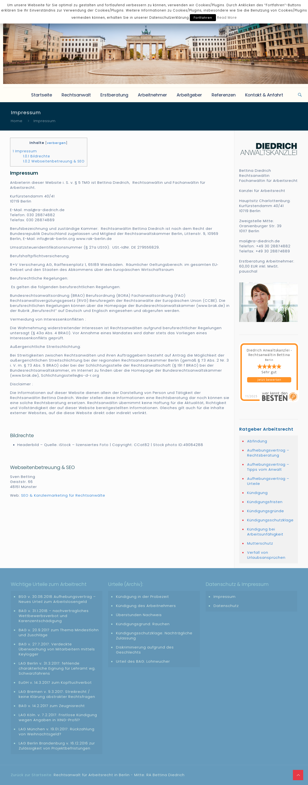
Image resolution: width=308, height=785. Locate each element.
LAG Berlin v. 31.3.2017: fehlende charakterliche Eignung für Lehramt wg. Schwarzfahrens (57, 668)
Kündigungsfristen (265, 501)
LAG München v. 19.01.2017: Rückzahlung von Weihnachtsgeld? (56, 731)
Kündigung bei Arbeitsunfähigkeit (265, 532)
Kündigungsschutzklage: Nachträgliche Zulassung (154, 635)
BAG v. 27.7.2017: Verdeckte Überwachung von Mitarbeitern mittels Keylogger (57, 649)
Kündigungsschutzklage (270, 520)
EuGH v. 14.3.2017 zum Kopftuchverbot (55, 682)
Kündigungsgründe (265, 510)
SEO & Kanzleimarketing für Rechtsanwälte (63, 495)
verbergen (56, 143)
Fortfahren (203, 17)
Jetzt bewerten (269, 379)
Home (17, 120)
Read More (227, 17)
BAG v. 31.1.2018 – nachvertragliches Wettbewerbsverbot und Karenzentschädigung (54, 615)
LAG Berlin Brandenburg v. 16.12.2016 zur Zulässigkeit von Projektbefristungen (57, 746)
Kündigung (257, 492)
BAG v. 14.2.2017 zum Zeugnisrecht (52, 705)
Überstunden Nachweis (139, 614)
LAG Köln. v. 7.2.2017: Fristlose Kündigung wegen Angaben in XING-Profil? (58, 717)
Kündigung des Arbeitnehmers (146, 605)
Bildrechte (36, 156)
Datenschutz (226, 605)
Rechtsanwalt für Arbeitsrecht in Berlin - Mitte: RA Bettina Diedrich (119, 774)
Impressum (25, 151)
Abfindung (257, 441)
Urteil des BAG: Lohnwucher (143, 661)
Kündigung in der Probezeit (142, 596)
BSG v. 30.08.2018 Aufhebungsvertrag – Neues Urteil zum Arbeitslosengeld (57, 599)
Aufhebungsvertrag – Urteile (268, 481)
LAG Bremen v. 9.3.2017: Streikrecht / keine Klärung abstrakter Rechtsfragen (57, 694)
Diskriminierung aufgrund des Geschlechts (145, 650)
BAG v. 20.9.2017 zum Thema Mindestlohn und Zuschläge (59, 632)
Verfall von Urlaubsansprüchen (266, 555)
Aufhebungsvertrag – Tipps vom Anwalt (268, 467)
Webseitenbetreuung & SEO (54, 161)
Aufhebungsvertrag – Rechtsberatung (268, 453)
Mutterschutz (260, 543)
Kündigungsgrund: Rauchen (143, 623)
